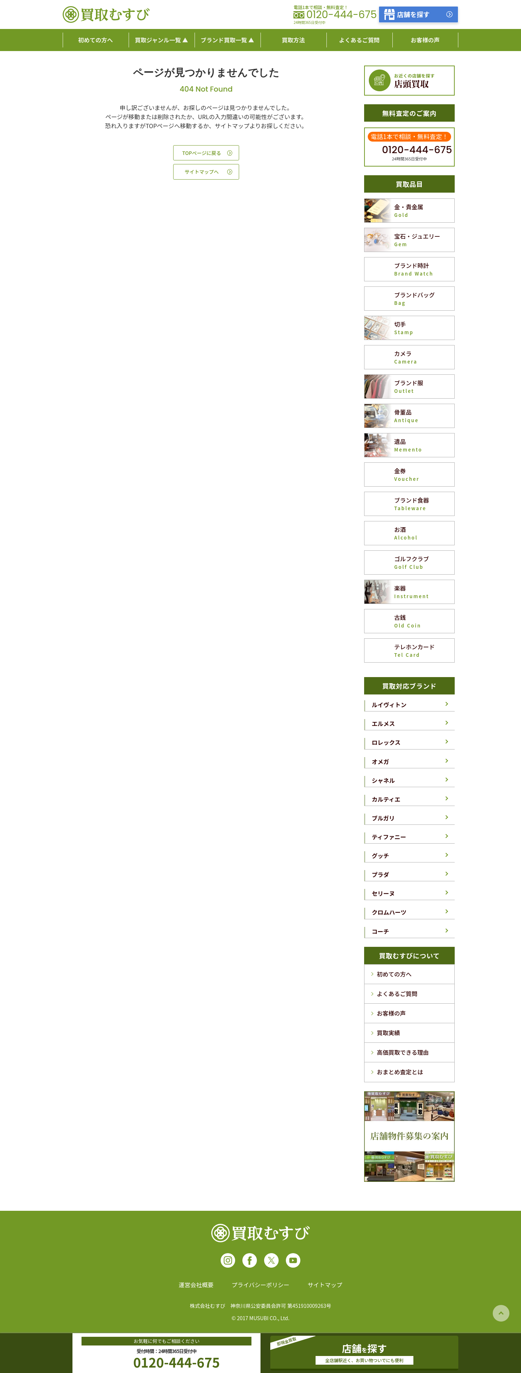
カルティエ (386, 799)
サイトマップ (325, 1284)
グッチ (380, 855)
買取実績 (388, 1032)
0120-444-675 (341, 15)
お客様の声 (391, 1013)
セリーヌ (383, 893)
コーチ (380, 931)
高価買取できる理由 (403, 1052)
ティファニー (389, 836)
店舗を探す (413, 14)
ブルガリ (383, 818)
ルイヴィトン (389, 704)
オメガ (380, 761)
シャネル (383, 780)
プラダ (380, 874)
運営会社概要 (196, 1284)
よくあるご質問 (397, 993)
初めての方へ (394, 974)
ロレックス (386, 742)
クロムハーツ (389, 912)
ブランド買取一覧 (224, 39)
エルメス (383, 723)
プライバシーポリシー (260, 1284)
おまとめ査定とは (400, 1071)
